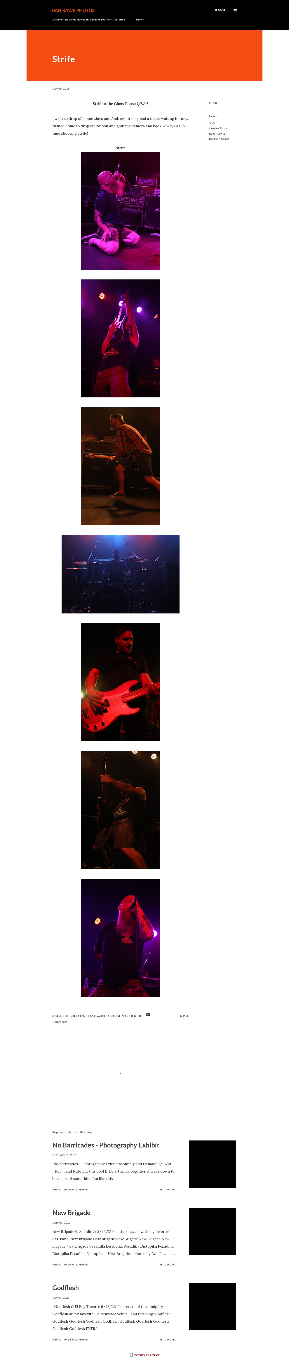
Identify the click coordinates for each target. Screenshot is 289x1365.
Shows (140, 19)
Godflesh (65, 1288)
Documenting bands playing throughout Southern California (88, 19)
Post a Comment (76, 1189)
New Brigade (71, 1212)
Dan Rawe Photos (73, 10)
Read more (167, 1189)
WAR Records (217, 133)
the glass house (218, 128)
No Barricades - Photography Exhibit (105, 1145)
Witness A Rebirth (219, 138)
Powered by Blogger (144, 1354)
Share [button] (213, 102)
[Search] (220, 10)
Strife (212, 123)
